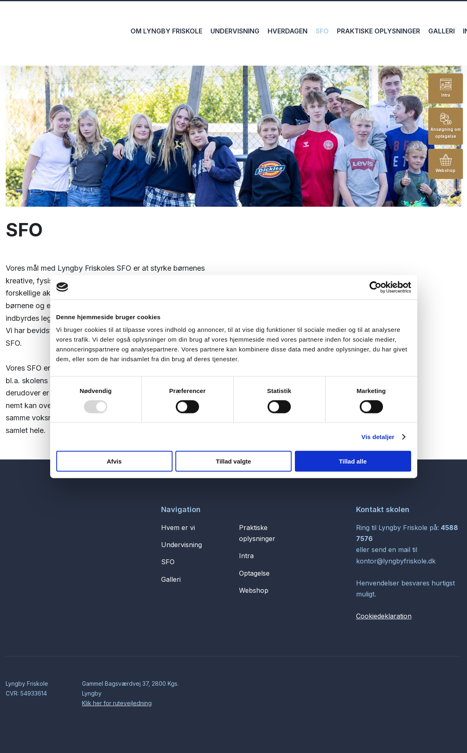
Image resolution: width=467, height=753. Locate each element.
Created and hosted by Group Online (417, 690)
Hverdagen (288, 31)
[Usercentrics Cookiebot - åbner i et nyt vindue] (375, 287)
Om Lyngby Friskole (166, 31)
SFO (322, 31)
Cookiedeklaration (384, 616)
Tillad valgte (233, 461)
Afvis (114, 461)
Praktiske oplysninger (378, 31)
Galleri (441, 31)
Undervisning (234, 31)
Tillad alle (353, 461)
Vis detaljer (377, 436)
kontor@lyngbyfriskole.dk (396, 561)
